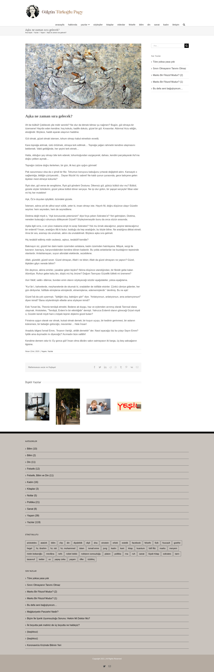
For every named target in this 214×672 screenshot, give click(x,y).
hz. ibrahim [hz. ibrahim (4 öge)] (41, 548)
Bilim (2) (31, 455)
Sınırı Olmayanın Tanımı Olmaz (169, 68)
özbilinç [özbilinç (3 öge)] (91, 559)
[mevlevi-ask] (83, 76)
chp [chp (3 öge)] (61, 543)
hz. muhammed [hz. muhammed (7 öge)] (68, 548)
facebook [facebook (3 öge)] (136, 543)
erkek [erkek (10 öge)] (115, 543)
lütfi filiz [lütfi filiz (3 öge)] (152, 548)
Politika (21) (33, 502)
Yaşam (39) (33, 515)
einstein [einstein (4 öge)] (105, 543)
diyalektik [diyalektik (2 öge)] (78, 543)
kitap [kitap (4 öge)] (130, 548)
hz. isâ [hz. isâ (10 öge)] (54, 548)
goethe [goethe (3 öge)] (177, 543)
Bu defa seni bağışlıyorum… (168, 88)
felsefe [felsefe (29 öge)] (148, 543)
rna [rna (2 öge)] (126, 554)
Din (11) (31, 462)
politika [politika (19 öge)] (117, 554)
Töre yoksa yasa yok (164, 61)
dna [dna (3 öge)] (95, 543)
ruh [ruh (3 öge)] (133, 554)
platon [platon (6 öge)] (108, 554)
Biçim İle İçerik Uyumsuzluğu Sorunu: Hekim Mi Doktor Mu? (58, 618)
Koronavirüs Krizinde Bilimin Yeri (44, 645)
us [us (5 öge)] (49, 559)
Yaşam (44, 351)
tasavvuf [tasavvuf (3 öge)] (31, 559)
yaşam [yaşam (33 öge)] (72, 559)
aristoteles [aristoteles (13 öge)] (32, 543)
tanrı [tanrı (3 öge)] (177, 554)
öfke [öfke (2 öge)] (82, 559)
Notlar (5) (32, 495)
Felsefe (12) (33, 468)
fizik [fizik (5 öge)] (157, 543)
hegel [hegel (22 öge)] (29, 548)
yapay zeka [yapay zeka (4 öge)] (60, 559)
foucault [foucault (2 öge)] (166, 543)
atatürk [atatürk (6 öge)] (44, 543)
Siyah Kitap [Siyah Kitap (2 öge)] (153, 554)
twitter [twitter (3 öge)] (41, 559)
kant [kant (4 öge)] (122, 548)
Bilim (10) (32, 448)
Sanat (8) (32, 509)
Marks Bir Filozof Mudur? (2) (168, 75)
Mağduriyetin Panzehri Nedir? (42, 611)
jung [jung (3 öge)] (105, 548)
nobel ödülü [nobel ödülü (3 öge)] (71, 554)
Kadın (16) (32, 482)
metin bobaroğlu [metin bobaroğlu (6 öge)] (34, 554)
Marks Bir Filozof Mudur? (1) (168, 82)
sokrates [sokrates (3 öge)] (167, 554)
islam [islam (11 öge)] (81, 548)
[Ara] (184, 24)
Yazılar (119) (33, 522)
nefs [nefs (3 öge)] (60, 554)
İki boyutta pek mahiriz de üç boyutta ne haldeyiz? (53, 625)
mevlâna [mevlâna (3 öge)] (50, 554)
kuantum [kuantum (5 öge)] (141, 548)
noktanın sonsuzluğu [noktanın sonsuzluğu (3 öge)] (91, 554)
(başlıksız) (32, 632)
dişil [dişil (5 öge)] (88, 543)
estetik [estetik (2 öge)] (125, 543)
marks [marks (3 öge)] (162, 548)
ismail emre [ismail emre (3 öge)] (93, 548)
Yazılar (50, 351)
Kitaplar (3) (33, 489)
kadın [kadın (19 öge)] (113, 548)
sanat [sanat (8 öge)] (141, 554)
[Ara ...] (167, 46)
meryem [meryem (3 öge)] (173, 548)
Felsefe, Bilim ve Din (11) (40, 475)
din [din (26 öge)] (68, 543)
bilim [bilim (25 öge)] (53, 543)
